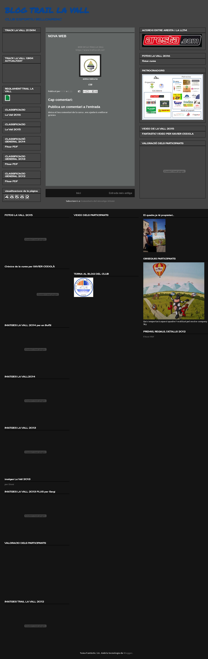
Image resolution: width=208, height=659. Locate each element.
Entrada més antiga (120, 193)
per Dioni (9, 484)
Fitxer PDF (11, 146)
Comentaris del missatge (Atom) (97, 201)
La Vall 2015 (13, 129)
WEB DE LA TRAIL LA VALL (90, 47)
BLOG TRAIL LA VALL (47, 10)
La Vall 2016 (13, 114)
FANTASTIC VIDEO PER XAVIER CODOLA (168, 133)
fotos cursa (149, 61)
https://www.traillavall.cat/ (90, 50)
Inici (78, 193)
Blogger (128, 653)
